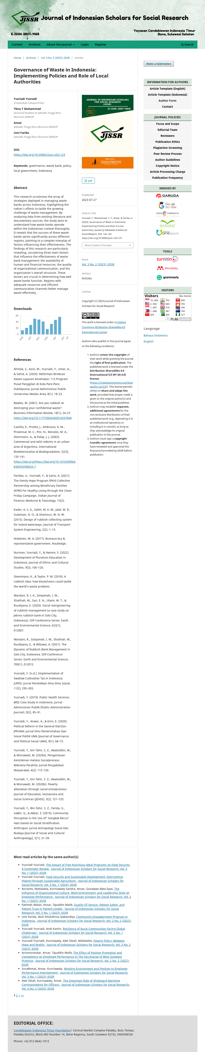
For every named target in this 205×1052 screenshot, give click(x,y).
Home (17, 58)
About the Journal (59, 44)
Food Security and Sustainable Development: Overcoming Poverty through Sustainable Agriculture (72, 879)
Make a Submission (158, 64)
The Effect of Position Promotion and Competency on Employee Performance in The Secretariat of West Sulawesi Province (72, 957)
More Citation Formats (98, 245)
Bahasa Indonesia (156, 335)
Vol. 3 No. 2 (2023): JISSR (55, 58)
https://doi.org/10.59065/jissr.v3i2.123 (39, 155)
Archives (34, 44)
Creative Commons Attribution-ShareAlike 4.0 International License (104, 327)
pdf (89, 181)
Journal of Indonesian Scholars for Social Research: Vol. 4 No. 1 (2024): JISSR (73, 883)
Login (85, 44)
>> (22, 995)
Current (17, 44)
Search (187, 44)
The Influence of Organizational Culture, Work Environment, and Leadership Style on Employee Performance (75, 893)
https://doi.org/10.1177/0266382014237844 (43, 418)
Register (100, 44)
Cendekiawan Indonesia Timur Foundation (42, 1030)
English (149, 341)
